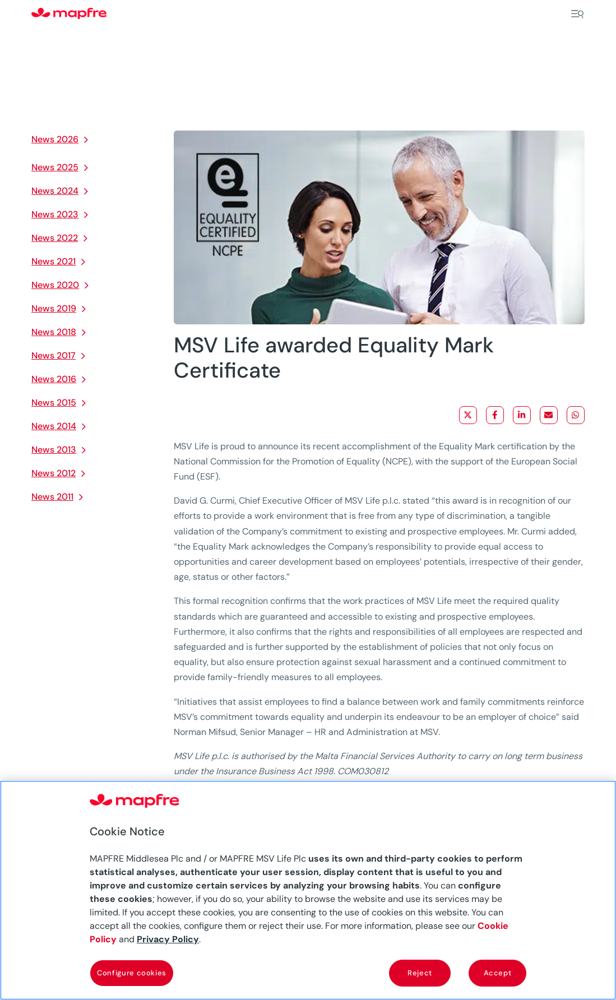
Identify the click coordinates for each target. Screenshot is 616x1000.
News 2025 (54, 167)
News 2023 (54, 214)
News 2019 (53, 308)
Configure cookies (131, 973)
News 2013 (53, 449)
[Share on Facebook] (495, 415)
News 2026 (54, 139)
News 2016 (53, 379)
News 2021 (53, 261)
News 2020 (55, 285)
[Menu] (577, 14)
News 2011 (52, 497)
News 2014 (53, 426)
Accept (498, 973)
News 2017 (53, 355)
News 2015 (53, 402)
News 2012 (53, 473)
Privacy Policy (168, 939)
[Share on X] (468, 415)
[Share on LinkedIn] (522, 415)
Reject (419, 973)
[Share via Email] (549, 415)
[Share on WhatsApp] (576, 415)
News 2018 (53, 332)
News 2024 (54, 191)
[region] (308, 890)
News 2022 (54, 238)
